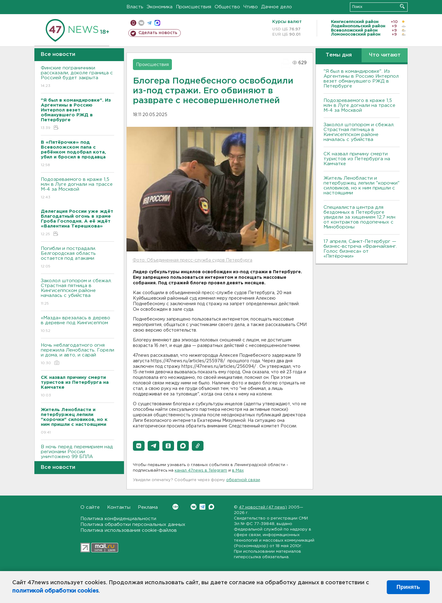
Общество (227, 7)
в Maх (238, 470)
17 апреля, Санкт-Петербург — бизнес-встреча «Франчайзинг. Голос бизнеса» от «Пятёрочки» (360, 248)
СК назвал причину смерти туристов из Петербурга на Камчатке (357, 159)
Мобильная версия (133, 23)
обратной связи (243, 480)
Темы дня (339, 55)
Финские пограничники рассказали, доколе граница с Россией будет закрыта (77, 77)
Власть (134, 7)
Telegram (202, 507)
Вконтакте (175, 507)
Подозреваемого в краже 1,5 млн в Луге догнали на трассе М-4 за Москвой (77, 188)
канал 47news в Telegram (201, 470)
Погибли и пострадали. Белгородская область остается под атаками (77, 258)
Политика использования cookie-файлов (128, 530)
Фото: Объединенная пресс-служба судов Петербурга (192, 260)
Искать (402, 6)
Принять (408, 587)
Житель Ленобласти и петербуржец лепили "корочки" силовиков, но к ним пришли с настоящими (362, 185)
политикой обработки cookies (55, 591)
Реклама (148, 507)
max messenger (157, 23)
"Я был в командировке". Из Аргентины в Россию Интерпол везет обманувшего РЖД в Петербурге (361, 78)
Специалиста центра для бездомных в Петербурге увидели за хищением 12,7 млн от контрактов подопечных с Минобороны (359, 217)
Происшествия (193, 7)
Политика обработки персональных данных (132, 525)
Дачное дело (276, 7)
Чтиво (250, 7)
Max (211, 507)
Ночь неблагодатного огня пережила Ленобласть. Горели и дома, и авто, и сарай (77, 354)
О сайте (90, 507)
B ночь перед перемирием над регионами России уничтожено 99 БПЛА (77, 456)
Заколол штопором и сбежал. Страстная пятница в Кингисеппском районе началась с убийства (77, 292)
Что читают (385, 55)
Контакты (118, 507)
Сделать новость (157, 33)
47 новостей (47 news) (263, 507)
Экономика (160, 7)
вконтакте (141, 23)
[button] (139, 446)
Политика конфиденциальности (118, 519)
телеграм (149, 23)
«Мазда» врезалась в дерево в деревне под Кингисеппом (77, 324)
